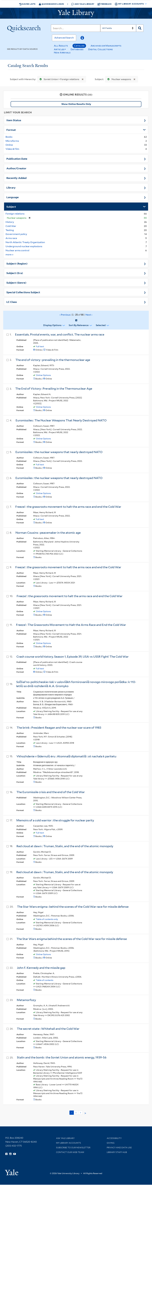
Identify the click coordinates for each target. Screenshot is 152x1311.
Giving (110, 1143)
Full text (40, 346)
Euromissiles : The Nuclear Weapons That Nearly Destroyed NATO (61, 420)
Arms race (11, 238)
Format (11, 129)
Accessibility (114, 1138)
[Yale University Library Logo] (76, 13)
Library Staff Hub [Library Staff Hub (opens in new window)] (117, 1152)
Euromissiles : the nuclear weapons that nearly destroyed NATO (58, 452)
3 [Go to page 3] (80, 1112)
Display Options (52, 325)
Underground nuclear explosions (24, 246)
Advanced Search (64, 37)
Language (12, 197)
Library (11, 187)
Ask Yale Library (82, 4)
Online (9, 144)
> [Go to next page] (85, 1113)
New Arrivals (62, 52)
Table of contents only (47, 919)
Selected (101, 325)
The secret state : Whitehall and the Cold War (48, 1028)
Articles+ (60, 49)
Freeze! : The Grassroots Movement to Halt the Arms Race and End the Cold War (71, 625)
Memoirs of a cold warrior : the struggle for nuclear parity (55, 820)
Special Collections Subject (23, 292)
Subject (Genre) (16, 282)
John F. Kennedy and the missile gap (41, 968)
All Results (61, 45)
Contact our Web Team (70, 1152)
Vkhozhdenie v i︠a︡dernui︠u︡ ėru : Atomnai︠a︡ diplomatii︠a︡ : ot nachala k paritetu (66, 756)
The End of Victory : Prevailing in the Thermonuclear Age (53, 388)
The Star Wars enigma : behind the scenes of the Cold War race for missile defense (73, 906)
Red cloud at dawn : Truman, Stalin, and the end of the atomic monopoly (64, 846)
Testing (10, 230)
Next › (88, 314)
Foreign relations (15, 213)
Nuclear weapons (118, 79)
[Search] (75, 28)
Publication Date (16, 158)
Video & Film (12, 149)
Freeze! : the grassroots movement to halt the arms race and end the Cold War (68, 506)
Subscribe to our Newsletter (73, 1147)
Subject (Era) (14, 273)
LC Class (11, 301)
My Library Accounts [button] (129, 4)
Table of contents (44, 980)
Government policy (16, 234)
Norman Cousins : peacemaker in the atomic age (48, 532)
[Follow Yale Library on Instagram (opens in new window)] (10, 1154)
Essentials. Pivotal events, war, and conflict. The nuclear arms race (59, 334)
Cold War (11, 226)
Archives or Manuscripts (106, 45)
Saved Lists (27, 3)
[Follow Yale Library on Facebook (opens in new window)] (6, 1154)
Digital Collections (100, 49)
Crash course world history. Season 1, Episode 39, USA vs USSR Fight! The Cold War (72, 656)
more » (10, 254)
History (10, 222)
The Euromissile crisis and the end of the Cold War (50, 792)
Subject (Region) (17, 263)
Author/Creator (16, 168)
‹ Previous (76, 314)
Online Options (43, 375)
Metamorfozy (26, 1000)
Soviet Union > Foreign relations (59, 79)
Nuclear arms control (17, 250)
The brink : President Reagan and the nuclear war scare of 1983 (59, 727)
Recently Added (16, 177)
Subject (11, 206)
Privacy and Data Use (119, 1147)
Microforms (12, 141)
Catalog (79, 45)
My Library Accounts (68, 1143)
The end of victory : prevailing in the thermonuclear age (52, 360)
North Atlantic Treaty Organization (25, 242)
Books (9, 136)
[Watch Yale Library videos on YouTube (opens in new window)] (14, 1154)
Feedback (105, 3)
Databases (77, 49)
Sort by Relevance (79, 325)
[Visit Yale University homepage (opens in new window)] (11, 1171)
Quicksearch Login (51, 3)
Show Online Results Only (76, 104)
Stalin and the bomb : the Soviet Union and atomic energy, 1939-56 (61, 1057)
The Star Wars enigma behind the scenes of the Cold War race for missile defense (71, 939)
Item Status (13, 120)
